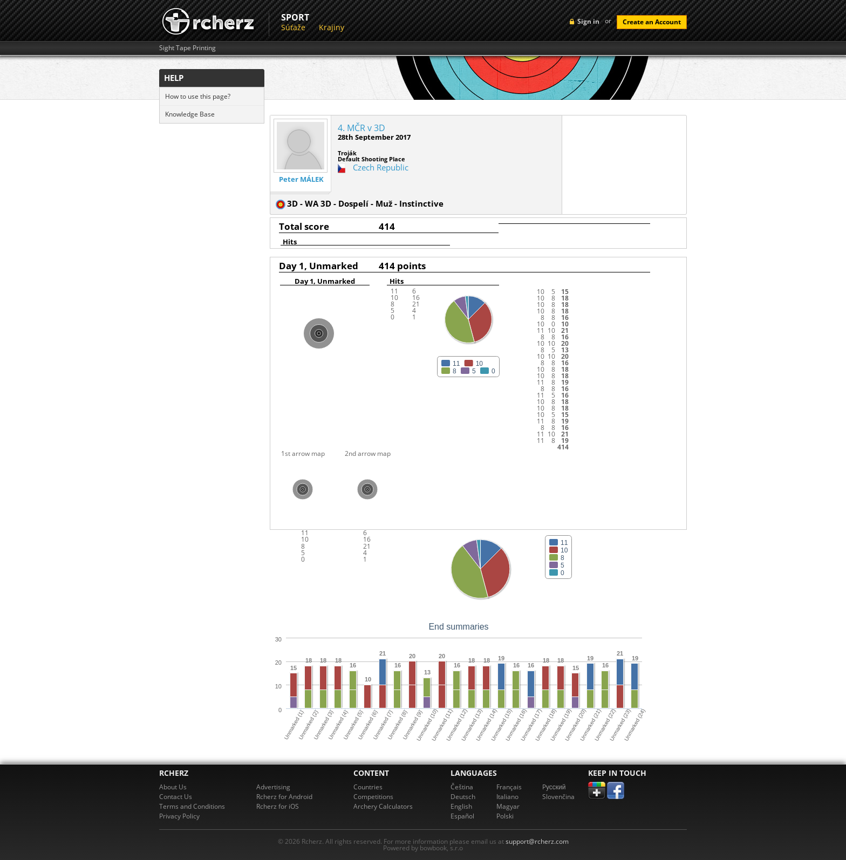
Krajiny (331, 27)
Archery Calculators (383, 806)
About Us (173, 786)
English (461, 806)
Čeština (462, 786)
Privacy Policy (179, 816)
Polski (505, 816)
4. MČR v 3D (361, 128)
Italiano (507, 796)
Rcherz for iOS (277, 806)
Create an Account (652, 21)
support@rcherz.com (537, 841)
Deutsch (463, 796)
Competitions (373, 796)
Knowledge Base (190, 114)
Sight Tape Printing (187, 48)
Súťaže (293, 27)
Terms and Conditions (192, 806)
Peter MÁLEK (301, 179)
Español (462, 816)
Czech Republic (380, 167)
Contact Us (175, 796)
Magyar (508, 806)
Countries (368, 786)
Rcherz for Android (284, 796)
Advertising (273, 786)
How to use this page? (197, 96)
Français (509, 786)
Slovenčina (558, 796)
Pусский (554, 786)
